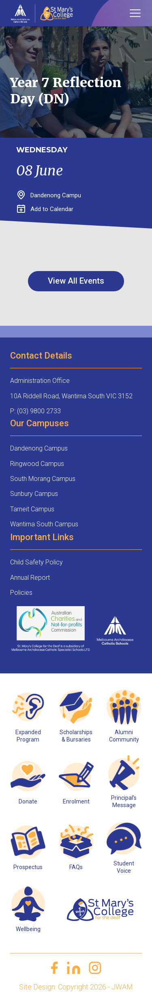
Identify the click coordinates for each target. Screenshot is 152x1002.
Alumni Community (124, 736)
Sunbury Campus (34, 494)
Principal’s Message (124, 801)
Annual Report (30, 577)
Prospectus (28, 867)
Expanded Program (28, 736)
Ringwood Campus (37, 464)
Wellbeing (28, 929)
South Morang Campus (42, 479)
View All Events (76, 281)
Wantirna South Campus (44, 524)
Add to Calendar (45, 209)
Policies (21, 592)
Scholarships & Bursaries (76, 736)
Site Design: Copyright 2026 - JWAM (76, 987)
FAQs (76, 867)
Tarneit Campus (32, 509)
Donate (28, 801)
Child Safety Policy (36, 562)
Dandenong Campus (39, 448)
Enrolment (76, 801)
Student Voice (123, 867)
